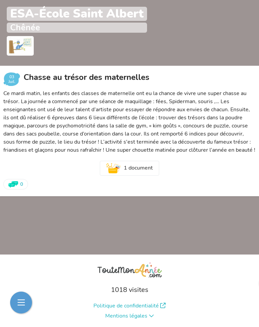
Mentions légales (129, 316)
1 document (129, 168)
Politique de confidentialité (129, 305)
